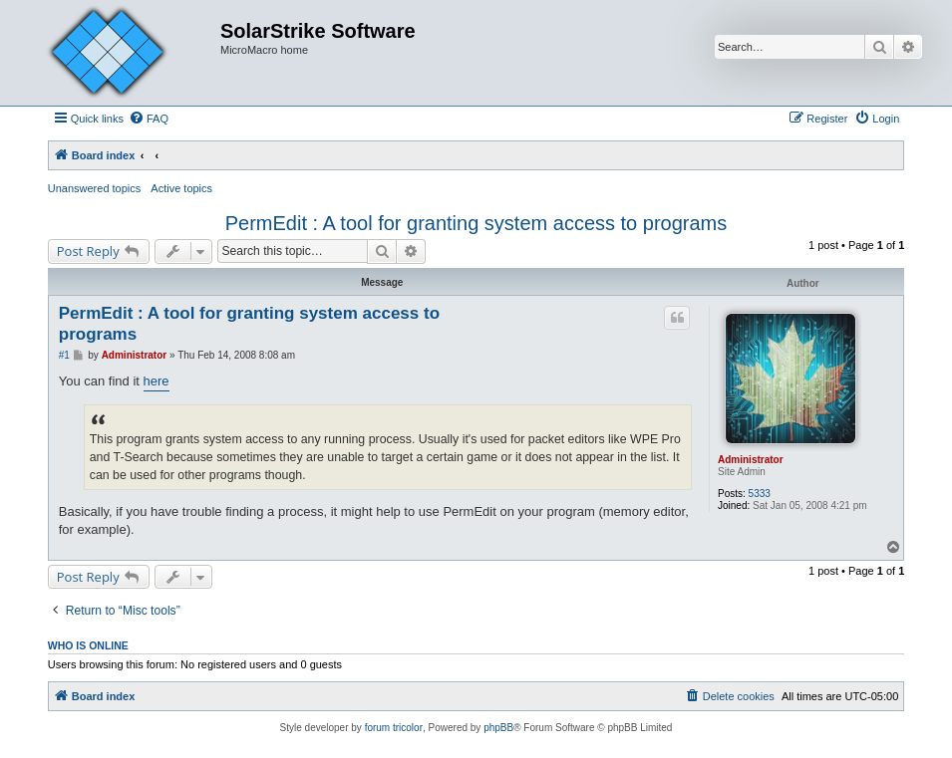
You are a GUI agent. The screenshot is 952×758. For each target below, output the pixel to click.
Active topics (181, 188)
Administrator (751, 459)
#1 (64, 355)
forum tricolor (394, 727)
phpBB (498, 727)
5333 (760, 493)
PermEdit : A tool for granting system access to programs (476, 223)
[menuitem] (148, 118)
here (156, 381)
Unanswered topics (95, 188)
